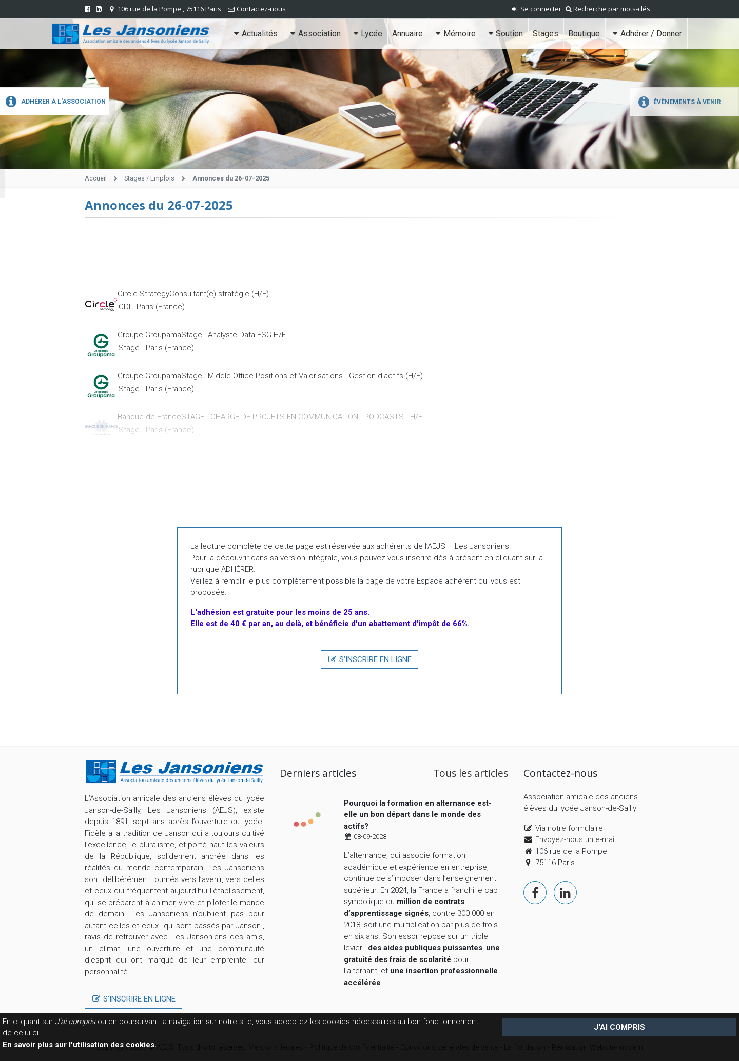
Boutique (584, 33)
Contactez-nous (261, 8)
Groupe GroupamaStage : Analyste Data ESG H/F (202, 334)
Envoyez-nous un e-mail (575, 839)
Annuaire (407, 33)
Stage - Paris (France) (156, 347)
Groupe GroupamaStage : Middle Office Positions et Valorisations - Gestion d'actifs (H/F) (270, 376)
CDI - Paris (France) (152, 306)
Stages (545, 33)
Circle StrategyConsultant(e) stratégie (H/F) (193, 293)
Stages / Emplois (149, 178)
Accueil (96, 178)
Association (314, 33)
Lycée (367, 33)
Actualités (254, 33)
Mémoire (454, 33)
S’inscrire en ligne (369, 659)
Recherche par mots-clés (608, 8)
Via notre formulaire (569, 828)
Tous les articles (470, 773)
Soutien (504, 33)
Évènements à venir (678, 102)
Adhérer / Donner (646, 33)
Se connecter (535, 8)
